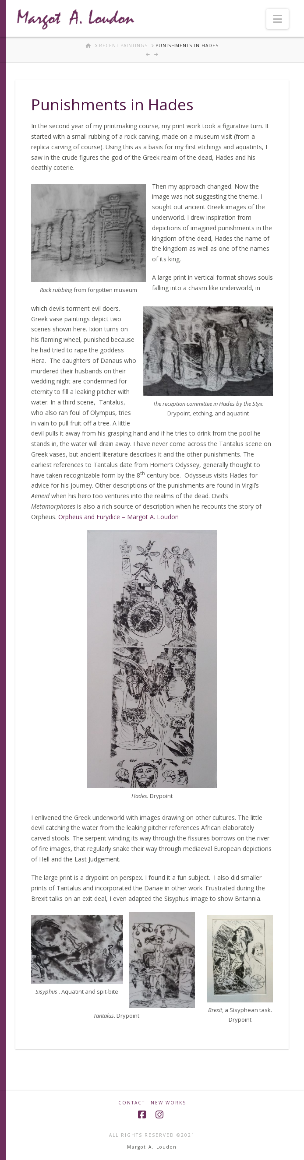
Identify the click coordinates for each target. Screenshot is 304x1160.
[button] (277, 19)
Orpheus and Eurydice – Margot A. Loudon (118, 517)
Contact (131, 1103)
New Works (168, 1103)
